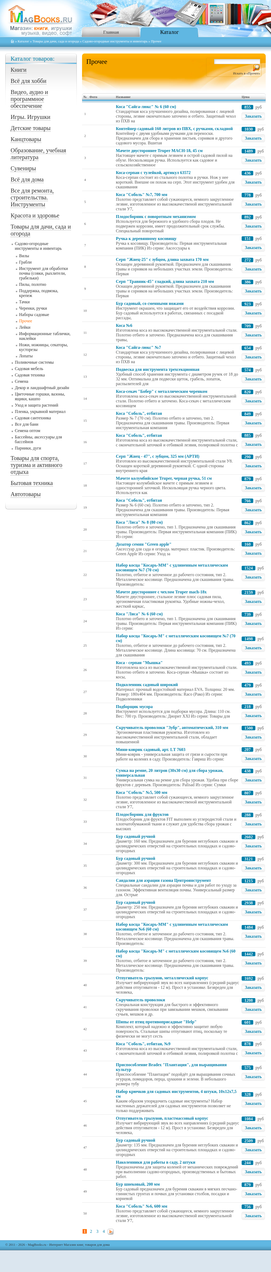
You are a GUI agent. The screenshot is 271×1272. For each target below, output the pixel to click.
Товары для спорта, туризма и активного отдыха (36, 465)
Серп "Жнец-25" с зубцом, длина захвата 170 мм (162, 259)
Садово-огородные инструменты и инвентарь (114, 41)
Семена (21, 381)
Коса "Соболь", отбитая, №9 (143, 1044)
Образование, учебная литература (38, 154)
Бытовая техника (32, 483)
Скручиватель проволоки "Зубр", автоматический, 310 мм (172, 727)
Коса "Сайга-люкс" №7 (138, 347)
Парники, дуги (28, 448)
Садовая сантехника (33, 418)
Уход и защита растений (36, 405)
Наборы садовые (34, 314)
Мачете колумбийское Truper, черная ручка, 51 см (164, 478)
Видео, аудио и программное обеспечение (29, 99)
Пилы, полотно (32, 284)
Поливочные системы (34, 362)
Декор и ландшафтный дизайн (42, 387)
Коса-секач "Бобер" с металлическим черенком (161, 391)
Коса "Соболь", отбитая (139, 413)
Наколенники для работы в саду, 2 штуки (155, 1162)
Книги (18, 69)
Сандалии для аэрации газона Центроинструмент (163, 880)
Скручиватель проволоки (140, 1000)
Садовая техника (30, 375)
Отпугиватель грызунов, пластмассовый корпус (162, 1118)
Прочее (25, 321)
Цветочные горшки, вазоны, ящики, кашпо (40, 396)
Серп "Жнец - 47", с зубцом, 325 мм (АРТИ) (157, 456)
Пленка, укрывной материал (40, 411)
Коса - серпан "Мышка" (139, 662)
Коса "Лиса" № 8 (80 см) (139, 522)
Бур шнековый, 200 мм (138, 1184)
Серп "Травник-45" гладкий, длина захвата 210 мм (165, 281)
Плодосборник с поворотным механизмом (156, 216)
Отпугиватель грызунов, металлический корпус (162, 978)
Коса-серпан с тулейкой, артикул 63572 (153, 172)
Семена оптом (27, 430)
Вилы (24, 255)
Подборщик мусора (134, 706)
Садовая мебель (29, 368)
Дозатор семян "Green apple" (143, 544)
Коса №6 (124, 325)
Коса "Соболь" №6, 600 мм (141, 1206)
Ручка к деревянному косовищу (146, 238)
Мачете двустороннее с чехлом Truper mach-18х (161, 592)
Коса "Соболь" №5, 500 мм (141, 792)
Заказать (253, 116)
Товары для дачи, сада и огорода (56, 41)
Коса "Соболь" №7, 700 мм (141, 194)
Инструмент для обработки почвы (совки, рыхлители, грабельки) (43, 273)
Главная (111, 32)
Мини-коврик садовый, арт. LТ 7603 (151, 749)
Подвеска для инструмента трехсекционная (158, 369)
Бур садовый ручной (135, 836)
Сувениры (23, 168)
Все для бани (26, 424)
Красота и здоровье (35, 215)
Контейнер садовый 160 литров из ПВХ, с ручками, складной (174, 128)
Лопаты (26, 356)
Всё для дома (27, 179)
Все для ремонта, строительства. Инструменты (32, 197)
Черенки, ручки (33, 308)
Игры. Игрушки (30, 117)
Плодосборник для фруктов (142, 814)
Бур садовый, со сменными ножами (150, 303)
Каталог (169, 32)
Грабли (25, 262)
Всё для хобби (28, 81)
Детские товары (31, 128)
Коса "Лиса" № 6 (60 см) (139, 614)
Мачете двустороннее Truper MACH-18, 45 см (159, 150)
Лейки (24, 327)
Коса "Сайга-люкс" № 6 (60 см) (146, 106)
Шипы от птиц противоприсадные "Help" (156, 1022)
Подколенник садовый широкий (147, 684)
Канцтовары (26, 139)
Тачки (24, 302)
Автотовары (26, 494)
